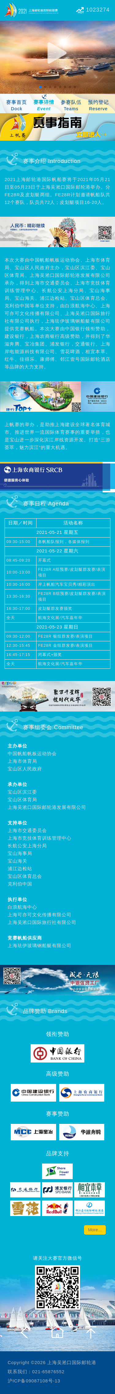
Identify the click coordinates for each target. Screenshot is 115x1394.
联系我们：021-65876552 (36, 1371)
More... (95, 1229)
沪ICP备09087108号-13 (34, 1380)
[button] (40, 87)
